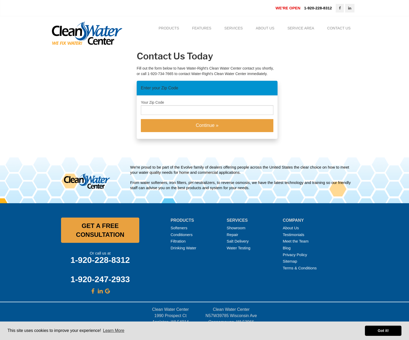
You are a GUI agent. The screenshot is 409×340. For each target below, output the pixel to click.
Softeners (179, 228)
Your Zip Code (152, 103)
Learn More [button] (113, 330)
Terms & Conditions (300, 268)
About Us (291, 228)
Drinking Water (183, 248)
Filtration (178, 241)
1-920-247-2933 (100, 279)
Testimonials (293, 235)
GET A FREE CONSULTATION (100, 230)
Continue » (207, 125)
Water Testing (238, 248)
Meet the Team (296, 241)
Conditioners (182, 235)
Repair (232, 235)
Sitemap (290, 261)
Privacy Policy (295, 255)
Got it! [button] (383, 331)
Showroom (236, 228)
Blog (287, 248)
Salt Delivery (238, 241)
